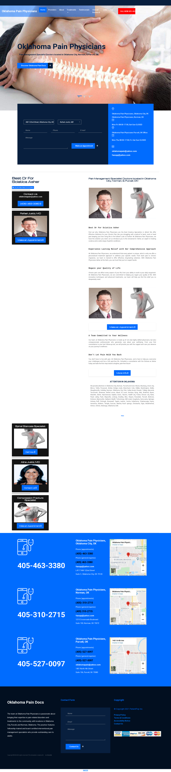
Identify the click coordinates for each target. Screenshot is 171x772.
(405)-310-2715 (84, 602)
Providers (63, 11)
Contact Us (29, 488)
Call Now (30, 452)
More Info (121, 373)
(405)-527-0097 (84, 651)
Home (55, 11)
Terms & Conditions (122, 718)
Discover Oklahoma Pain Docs (37, 65)
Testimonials (96, 11)
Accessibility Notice (122, 721)
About (73, 11)
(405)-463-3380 (30, 203)
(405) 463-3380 (84, 562)
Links (123, 11)
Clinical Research (108, 12)
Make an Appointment (87, 146)
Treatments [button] (82, 11)
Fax (129, 11)
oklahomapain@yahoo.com (30, 197)
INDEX (85, 771)
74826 (122, 415)
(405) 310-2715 (84, 611)
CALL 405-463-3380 (148, 12)
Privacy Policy (120, 715)
